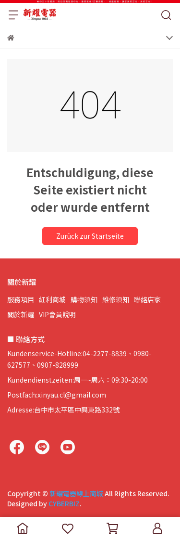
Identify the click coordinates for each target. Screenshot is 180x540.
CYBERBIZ (64, 503)
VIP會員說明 (57, 314)
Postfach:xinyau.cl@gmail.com (56, 394)
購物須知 (84, 299)
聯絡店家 (147, 299)
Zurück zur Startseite (90, 236)
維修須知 (115, 299)
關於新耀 (20, 314)
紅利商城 (52, 299)
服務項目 (20, 299)
